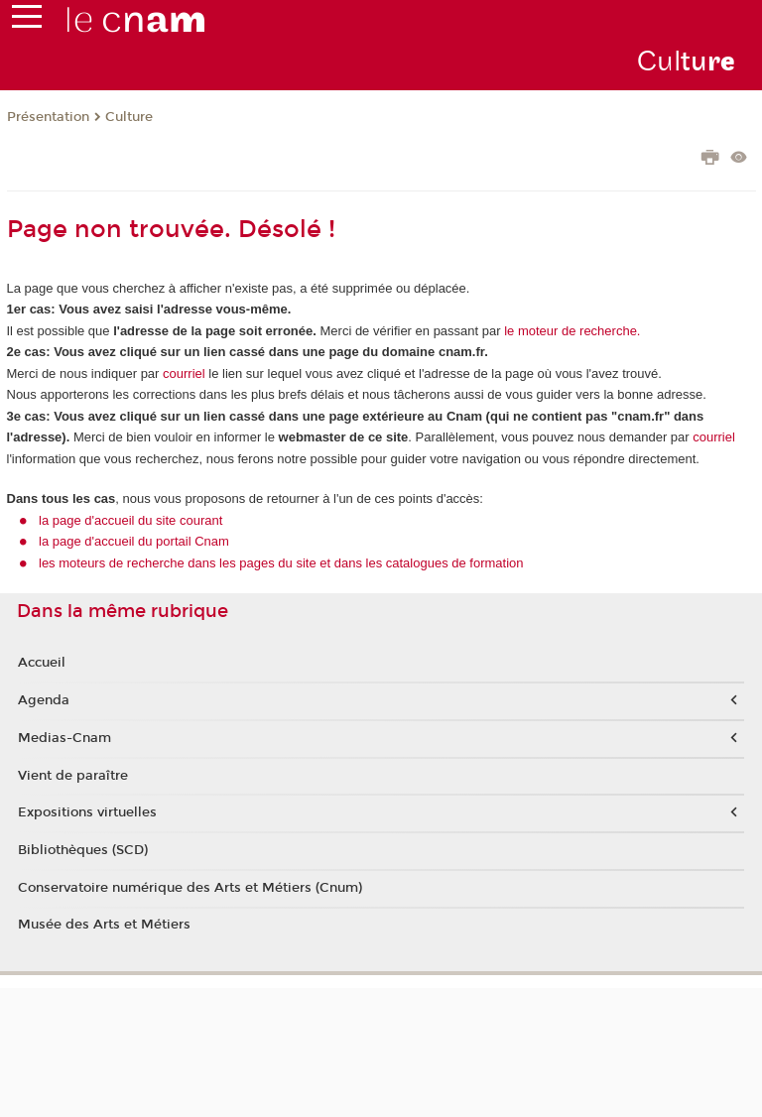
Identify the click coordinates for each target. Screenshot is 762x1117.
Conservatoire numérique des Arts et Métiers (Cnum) (190, 888)
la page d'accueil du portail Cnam (134, 541)
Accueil (41, 663)
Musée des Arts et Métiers (104, 924)
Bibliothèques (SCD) (83, 850)
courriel (184, 373)
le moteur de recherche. (571, 330)
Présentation (48, 117)
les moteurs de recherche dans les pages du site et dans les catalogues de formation (281, 563)
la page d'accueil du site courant (130, 520)
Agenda (43, 700)
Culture (129, 117)
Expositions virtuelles (87, 812)
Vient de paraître (73, 776)
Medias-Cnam (64, 738)
